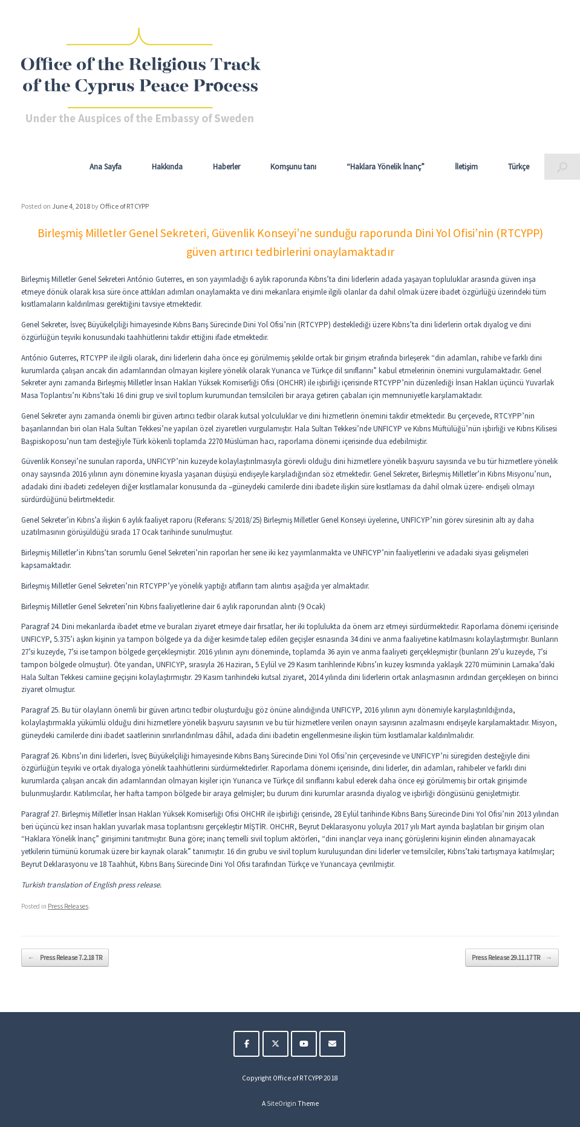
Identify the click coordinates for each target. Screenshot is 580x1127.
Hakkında (167, 167)
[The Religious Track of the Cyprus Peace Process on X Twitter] (275, 1044)
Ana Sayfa (106, 167)
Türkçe (518, 167)
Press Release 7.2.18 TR (65, 958)
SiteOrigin (281, 1103)
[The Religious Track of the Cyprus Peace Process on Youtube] (304, 1044)
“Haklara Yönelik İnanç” (386, 167)
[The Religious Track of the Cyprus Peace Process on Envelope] (332, 1044)
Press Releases (68, 906)
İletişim (466, 167)
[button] (562, 167)
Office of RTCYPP (124, 206)
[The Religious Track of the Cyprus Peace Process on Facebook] (246, 1044)
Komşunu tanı (293, 167)
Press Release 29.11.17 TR (512, 958)
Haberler (226, 167)
